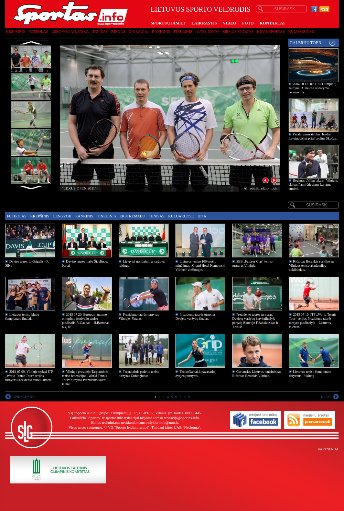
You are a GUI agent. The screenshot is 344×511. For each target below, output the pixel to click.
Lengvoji (62, 216)
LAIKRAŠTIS (204, 23)
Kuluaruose (301, 31)
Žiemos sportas (238, 31)
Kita (201, 216)
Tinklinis (182, 31)
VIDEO (229, 23)
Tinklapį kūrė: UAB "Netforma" (175, 427)
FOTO (248, 23)
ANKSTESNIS (23, 397)
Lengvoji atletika (69, 31)
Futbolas (38, 31)
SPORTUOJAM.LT (168, 23)
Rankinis (161, 31)
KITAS (326, 397)
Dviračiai (138, 31)
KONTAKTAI (272, 23)
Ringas (118, 31)
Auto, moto (207, 31)
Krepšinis (15, 31)
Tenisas (100, 31)
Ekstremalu (132, 216)
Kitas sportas (271, 31)
